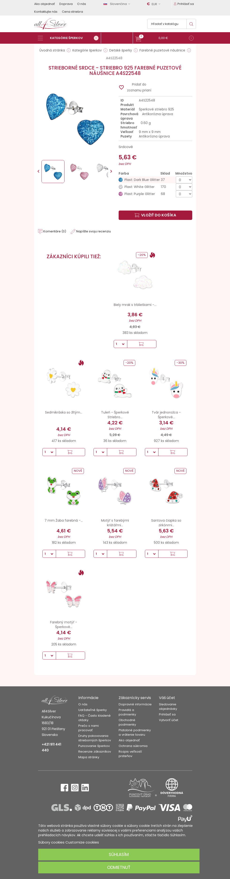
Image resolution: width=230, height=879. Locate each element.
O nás (81, 4)
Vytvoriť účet (168, 720)
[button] (164, 39)
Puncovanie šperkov (94, 746)
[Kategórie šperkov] (69, 38)
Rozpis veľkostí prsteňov (130, 753)
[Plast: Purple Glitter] (155, 194)
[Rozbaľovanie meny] (154, 4)
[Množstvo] (184, 179)
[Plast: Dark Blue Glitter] (155, 179)
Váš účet (167, 697)
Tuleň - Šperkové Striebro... (115, 414)
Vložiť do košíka (155, 215)
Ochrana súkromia (133, 746)
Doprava (66, 4)
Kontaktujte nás (45, 12)
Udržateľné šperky (92, 710)
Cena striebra (72, 12)
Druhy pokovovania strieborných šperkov (94, 738)
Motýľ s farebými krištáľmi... (115, 522)
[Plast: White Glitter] (155, 187)
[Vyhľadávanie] (171, 24)
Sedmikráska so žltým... (63, 412)
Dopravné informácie (135, 704)
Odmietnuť (118, 867)
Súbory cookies (51, 842)
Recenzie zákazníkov (94, 751)
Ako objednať (44, 4)
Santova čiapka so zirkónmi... (166, 522)
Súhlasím (119, 854)
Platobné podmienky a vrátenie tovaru (135, 732)
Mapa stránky (88, 757)
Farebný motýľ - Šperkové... (63, 624)
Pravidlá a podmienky (127, 712)
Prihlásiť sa (167, 714)
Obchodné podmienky (127, 722)
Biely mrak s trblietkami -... (135, 304)
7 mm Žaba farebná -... (64, 520)
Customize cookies (82, 842)
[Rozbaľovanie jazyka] (118, 4)
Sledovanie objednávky (168, 706)
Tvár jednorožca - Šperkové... (166, 414)
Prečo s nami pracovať (88, 727)
